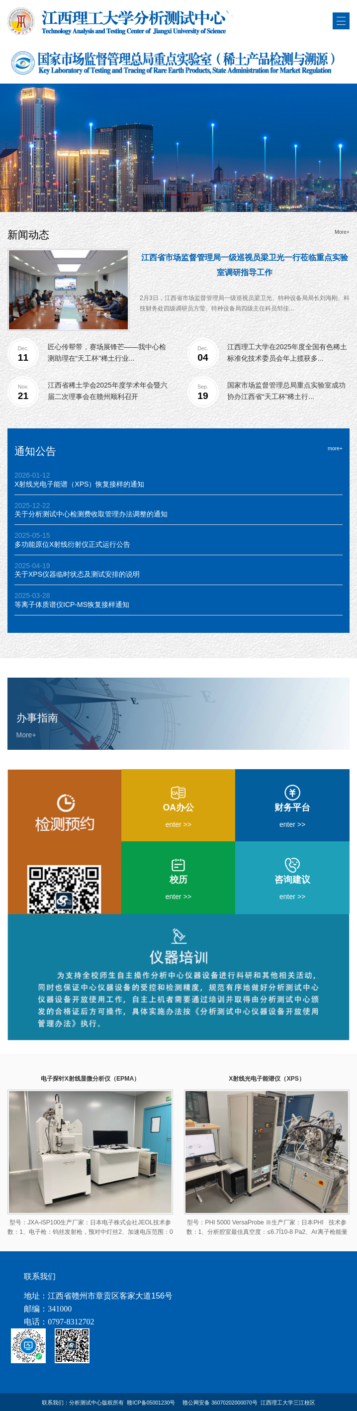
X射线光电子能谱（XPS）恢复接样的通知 (79, 484)
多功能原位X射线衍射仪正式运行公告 (72, 544)
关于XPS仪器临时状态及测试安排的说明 (77, 574)
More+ (342, 232)
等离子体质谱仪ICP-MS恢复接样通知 (71, 604)
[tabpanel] (178, 148)
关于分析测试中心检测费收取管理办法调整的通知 (91, 514)
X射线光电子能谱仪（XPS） (267, 1079)
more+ (335, 448)
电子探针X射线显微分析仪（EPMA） (90, 1079)
